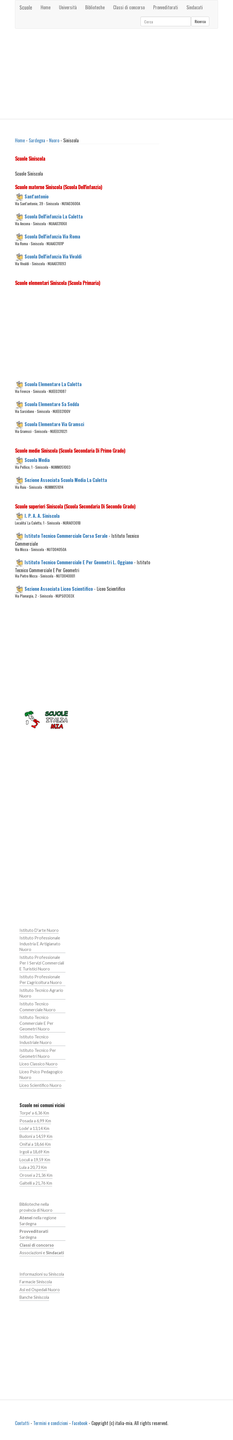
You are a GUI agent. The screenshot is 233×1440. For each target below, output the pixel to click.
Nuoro (54, 140)
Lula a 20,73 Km (33, 1167)
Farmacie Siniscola (35, 1281)
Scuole (25, 7)
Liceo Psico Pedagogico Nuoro (41, 1074)
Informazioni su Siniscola (41, 1274)
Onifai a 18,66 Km (35, 1144)
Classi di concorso (129, 7)
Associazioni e (41, 1252)
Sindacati (194, 7)
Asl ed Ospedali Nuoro (39, 1289)
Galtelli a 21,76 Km (35, 1183)
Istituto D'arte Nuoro (39, 930)
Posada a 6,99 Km (35, 1120)
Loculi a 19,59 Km (34, 1159)
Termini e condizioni (50, 1423)
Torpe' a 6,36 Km (34, 1113)
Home (45, 7)
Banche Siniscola (34, 1297)
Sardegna (37, 140)
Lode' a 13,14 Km (34, 1128)
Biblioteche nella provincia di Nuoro (35, 1207)
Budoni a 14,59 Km (35, 1136)
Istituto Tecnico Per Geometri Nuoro (37, 1053)
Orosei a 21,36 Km (35, 1175)
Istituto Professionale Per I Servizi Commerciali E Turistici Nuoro (41, 963)
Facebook (79, 1423)
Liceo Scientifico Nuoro (40, 1085)
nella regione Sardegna (37, 1220)
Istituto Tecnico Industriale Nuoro (35, 1039)
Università (68, 7)
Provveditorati (165, 7)
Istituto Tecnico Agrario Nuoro (41, 993)
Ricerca (200, 21)
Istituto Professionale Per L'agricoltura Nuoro (40, 979)
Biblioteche (95, 7)
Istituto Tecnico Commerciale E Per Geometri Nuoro (36, 1023)
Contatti (22, 1423)
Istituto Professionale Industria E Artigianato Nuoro (39, 943)
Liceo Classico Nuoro (38, 1063)
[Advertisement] (116, 73)
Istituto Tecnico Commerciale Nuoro (37, 1006)
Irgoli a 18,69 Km (34, 1151)
